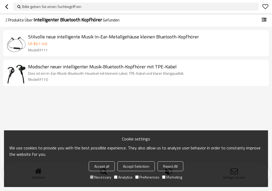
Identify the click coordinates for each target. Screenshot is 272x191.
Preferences (147, 177)
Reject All (170, 166)
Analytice (123, 177)
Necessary (100, 177)
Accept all (101, 166)
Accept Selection (136, 166)
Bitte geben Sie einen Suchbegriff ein (51, 6)
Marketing (172, 177)
